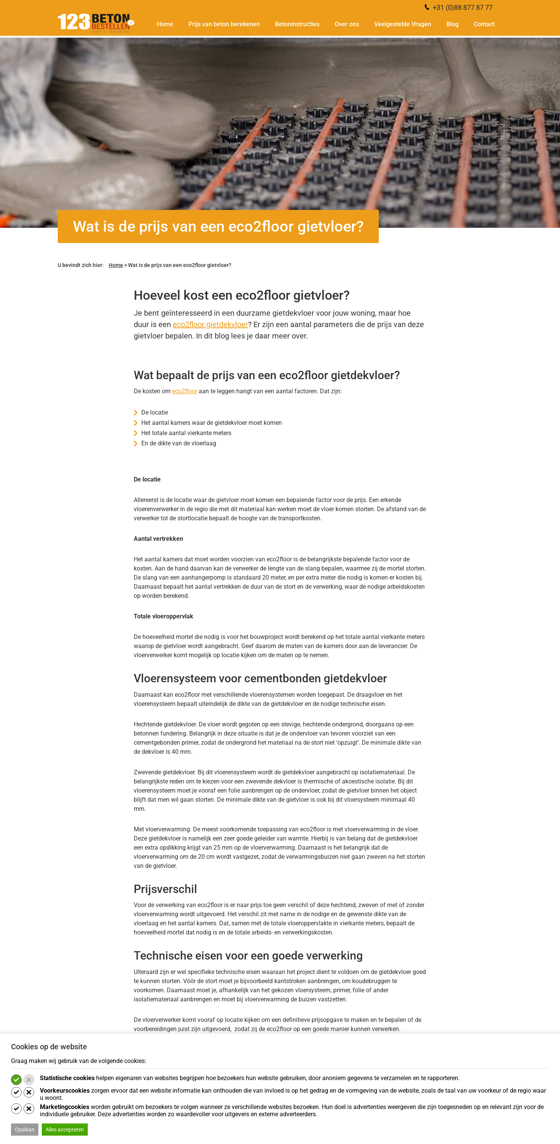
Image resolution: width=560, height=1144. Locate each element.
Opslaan (25, 1130)
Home (165, 24)
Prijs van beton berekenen (224, 24)
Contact (484, 24)
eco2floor (184, 391)
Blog (452, 24)
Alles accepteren (65, 1130)
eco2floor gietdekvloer (210, 324)
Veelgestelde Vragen (402, 24)
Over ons (347, 24)
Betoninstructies (297, 24)
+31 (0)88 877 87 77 (459, 7)
